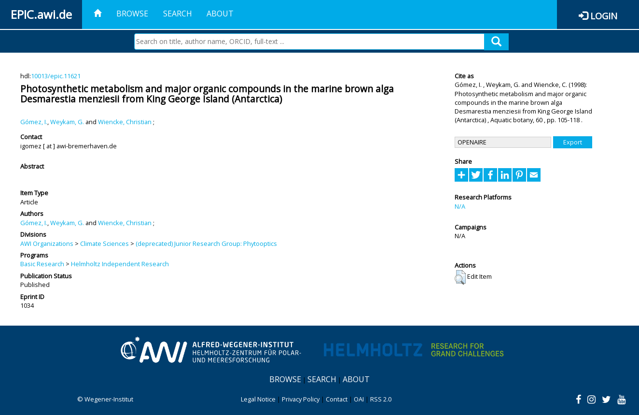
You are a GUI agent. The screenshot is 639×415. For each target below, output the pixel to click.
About (220, 13)
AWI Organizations (46, 243)
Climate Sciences (104, 243)
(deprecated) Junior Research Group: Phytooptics (206, 243)
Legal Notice (258, 399)
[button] (460, 277)
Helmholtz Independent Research (120, 263)
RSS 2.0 (380, 399)
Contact (336, 399)
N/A (460, 206)
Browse (132, 13)
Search (177, 13)
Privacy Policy (301, 399)
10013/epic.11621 (56, 76)
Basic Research (42, 263)
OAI (359, 399)
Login (603, 16)
